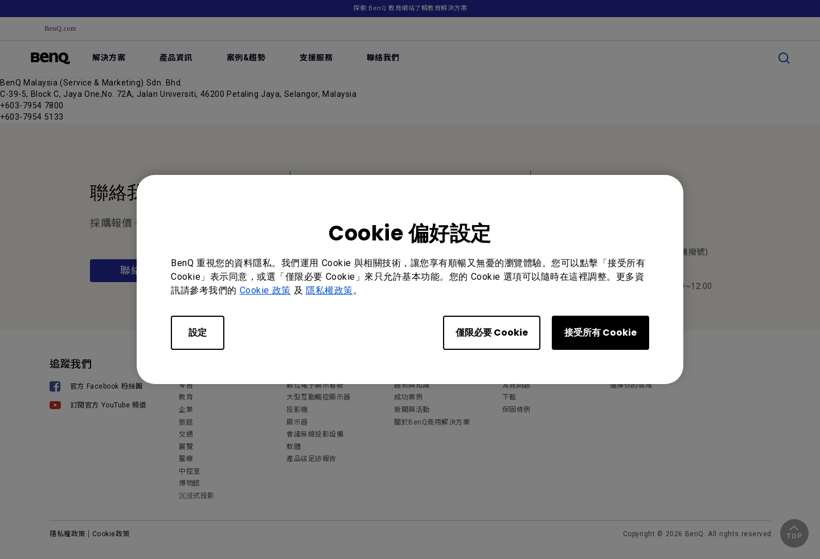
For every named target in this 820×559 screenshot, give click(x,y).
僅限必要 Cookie (492, 332)
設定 (197, 332)
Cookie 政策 (265, 290)
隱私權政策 (329, 290)
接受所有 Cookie (600, 332)
